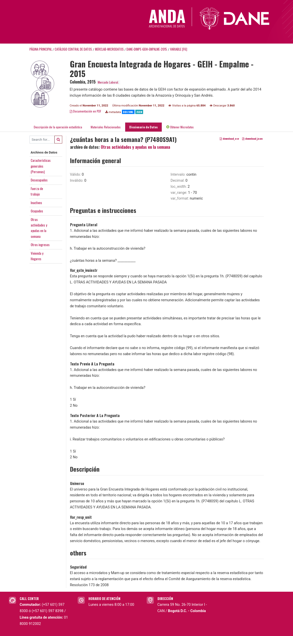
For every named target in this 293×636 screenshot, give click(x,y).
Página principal (40, 49)
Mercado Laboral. (108, 82)
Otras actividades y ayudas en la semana (135, 147)
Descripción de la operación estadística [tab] (58, 127)
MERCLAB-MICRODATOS (109, 49)
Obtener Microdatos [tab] (180, 127)
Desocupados (39, 179)
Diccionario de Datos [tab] (143, 127)
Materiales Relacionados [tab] (106, 127)
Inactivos (36, 202)
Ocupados (37, 210)
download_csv (229, 138)
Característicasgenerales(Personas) (41, 166)
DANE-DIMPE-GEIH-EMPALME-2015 (146, 49)
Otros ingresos (40, 244)
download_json (252, 138)
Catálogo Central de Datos (73, 49)
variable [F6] (178, 49)
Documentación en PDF (85, 111)
